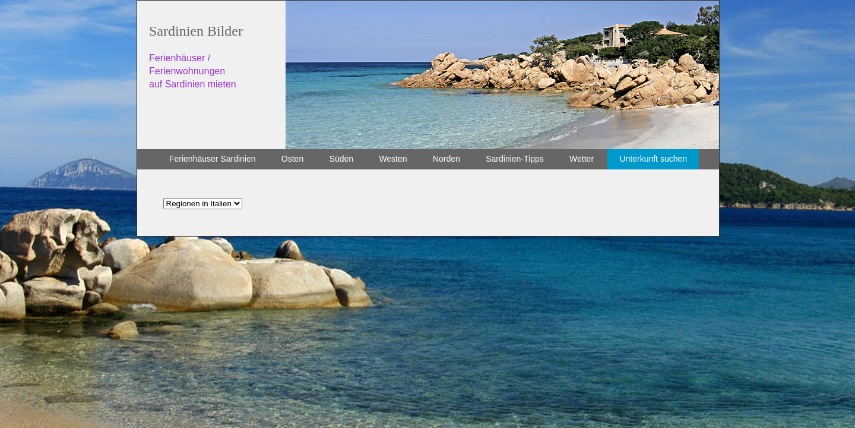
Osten (292, 158)
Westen (393, 158)
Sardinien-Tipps (515, 158)
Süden (341, 158)
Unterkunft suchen (653, 158)
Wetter (581, 158)
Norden (446, 158)
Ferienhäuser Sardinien (212, 158)
